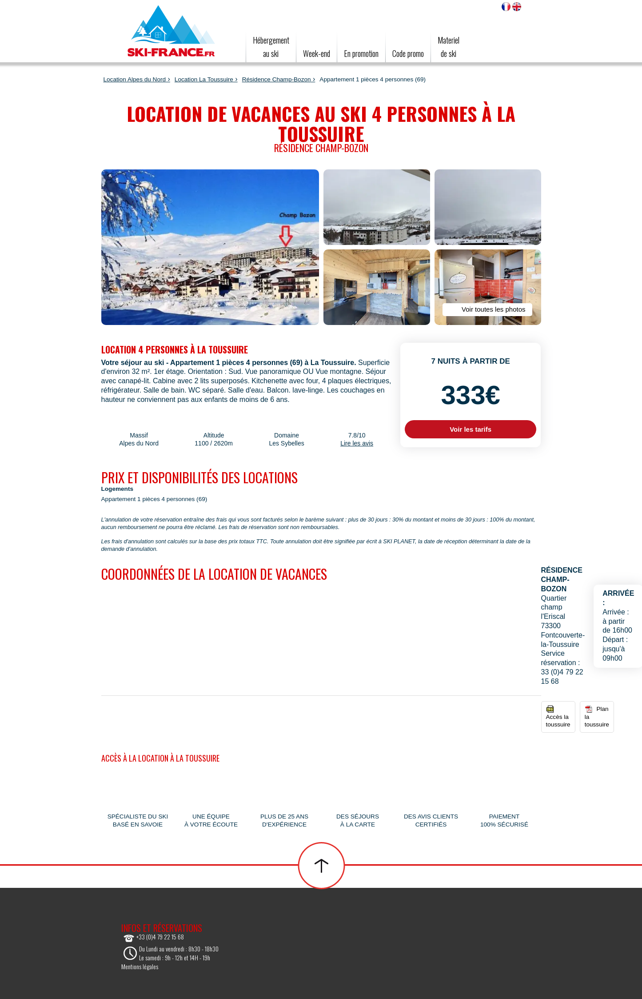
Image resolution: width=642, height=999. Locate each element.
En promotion (361, 53)
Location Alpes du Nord (135, 79)
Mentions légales (139, 966)
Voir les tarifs (470, 429)
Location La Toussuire (204, 79)
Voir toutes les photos (487, 309)
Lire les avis (356, 443)
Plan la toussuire (597, 716)
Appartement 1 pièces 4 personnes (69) (154, 499)
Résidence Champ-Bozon (276, 79)
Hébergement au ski (271, 46)
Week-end (316, 53)
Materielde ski (448, 46)
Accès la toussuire (558, 716)
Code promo (408, 53)
